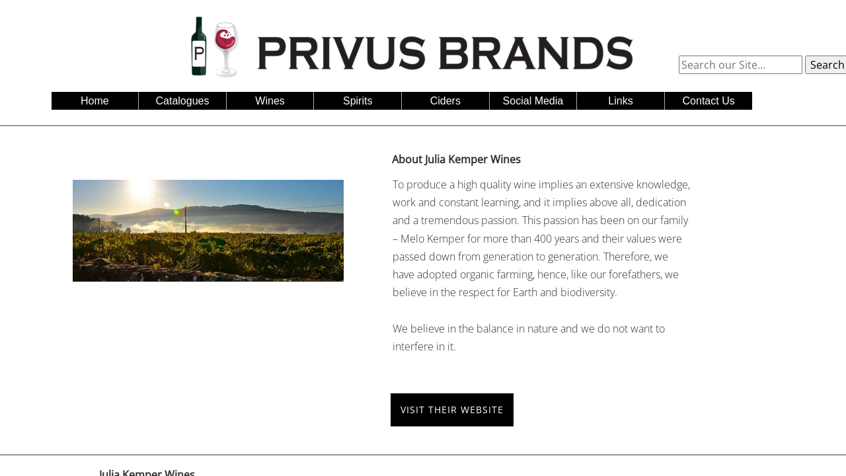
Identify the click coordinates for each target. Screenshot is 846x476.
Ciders (445, 100)
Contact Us (709, 100)
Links (620, 100)
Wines (269, 100)
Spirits (357, 100)
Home (95, 100)
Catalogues (183, 100)
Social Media (533, 100)
